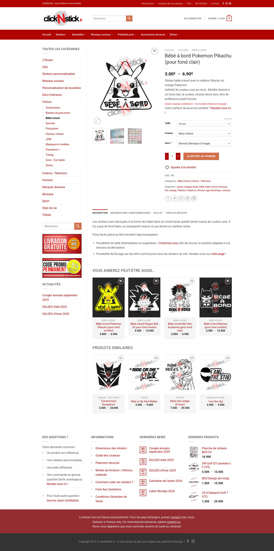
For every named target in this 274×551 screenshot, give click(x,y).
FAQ (189, 3)
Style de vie (49, 208)
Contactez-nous (168, 243)
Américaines (53, 107)
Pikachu (181, 190)
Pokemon (191, 190)
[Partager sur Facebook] (168, 199)
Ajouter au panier (201, 156)
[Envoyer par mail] (181, 199)
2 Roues (47, 60)
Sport (45, 201)
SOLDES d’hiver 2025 (55, 314)
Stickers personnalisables (58, 74)
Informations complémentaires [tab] (130, 213)
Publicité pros (127, 34)
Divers (49, 165)
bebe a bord (211, 186)
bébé (201, 186)
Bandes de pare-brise (58, 112)
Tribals (46, 215)
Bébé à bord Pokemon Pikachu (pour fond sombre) (108, 327)
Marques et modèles (57, 144)
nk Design (177, 541)
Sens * (168, 143)
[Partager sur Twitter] (174, 199)
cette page (218, 254)
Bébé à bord (53, 118)
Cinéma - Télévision (54, 173)
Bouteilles (79, 34)
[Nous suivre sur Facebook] (223, 3)
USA (45, 67)
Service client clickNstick (63, 500)
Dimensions (148, 3)
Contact (215, 3)
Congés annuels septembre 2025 (59, 298)
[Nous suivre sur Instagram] (226, 3)
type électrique (213, 190)
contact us (174, 522)
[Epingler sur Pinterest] (188, 199)
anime (180, 186)
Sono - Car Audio (55, 160)
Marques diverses (53, 187)
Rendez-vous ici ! (57, 484)
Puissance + (53, 149)
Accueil (46, 34)
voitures (226, 190)
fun (166, 190)
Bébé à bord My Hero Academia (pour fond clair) (180, 327)
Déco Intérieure (52, 94)
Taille (167, 123)
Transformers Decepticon (109, 403)
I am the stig (216, 401)
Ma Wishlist (201, 3)
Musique (47, 194)
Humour (47, 180)
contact (175, 517)
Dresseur (222, 186)
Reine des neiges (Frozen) (180, 403)
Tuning (50, 154)
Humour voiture (55, 134)
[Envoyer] (129, 18)
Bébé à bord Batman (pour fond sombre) (215, 325)
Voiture (47, 102)
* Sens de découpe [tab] (176, 213)
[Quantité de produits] (172, 156)
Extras (174, 34)
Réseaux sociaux (102, 34)
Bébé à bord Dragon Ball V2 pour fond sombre (144, 325)
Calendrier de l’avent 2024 (165, 481)
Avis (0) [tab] (157, 213)
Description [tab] (100, 213)
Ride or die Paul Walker (144, 401)
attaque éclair (191, 186)
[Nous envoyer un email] (230, 3)
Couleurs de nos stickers (170, 3)
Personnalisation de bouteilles (61, 88)
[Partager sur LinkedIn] (194, 199)
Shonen (201, 190)
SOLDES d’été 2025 (54, 307)
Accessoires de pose (153, 34)
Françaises (52, 128)
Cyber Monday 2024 (162, 491)
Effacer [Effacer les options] (228, 119)
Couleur (169, 133)
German (50, 123)
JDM (48, 139)
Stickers (62, 34)
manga (172, 190)
